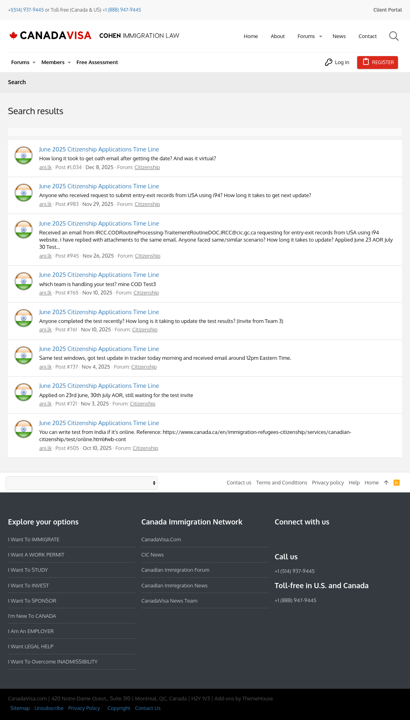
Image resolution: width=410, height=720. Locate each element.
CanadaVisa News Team (169, 600)
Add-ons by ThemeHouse (244, 698)
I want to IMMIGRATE (34, 539)
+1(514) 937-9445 (26, 10)
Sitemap (20, 708)
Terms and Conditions (282, 482)
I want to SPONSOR (32, 600)
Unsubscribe (48, 708)
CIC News (152, 554)
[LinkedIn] (308, 539)
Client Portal (388, 10)
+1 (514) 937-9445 (295, 571)
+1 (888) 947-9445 (121, 10)
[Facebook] (279, 539)
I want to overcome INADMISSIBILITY (53, 661)
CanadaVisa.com (161, 539)
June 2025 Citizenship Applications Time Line (99, 149)
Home (372, 482)
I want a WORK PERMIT (36, 554)
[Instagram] (294, 539)
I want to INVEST (28, 585)
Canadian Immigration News (174, 585)
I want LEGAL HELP (30, 646)
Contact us (239, 482)
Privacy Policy (84, 708)
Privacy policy (328, 482)
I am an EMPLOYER (31, 631)
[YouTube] (337, 539)
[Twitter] (323, 539)
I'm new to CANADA (32, 616)
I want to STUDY (28, 570)
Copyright (118, 708)
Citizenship (147, 167)
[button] (321, 36)
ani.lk (45, 167)
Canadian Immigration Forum (175, 570)
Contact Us (148, 708)
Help (354, 482)
